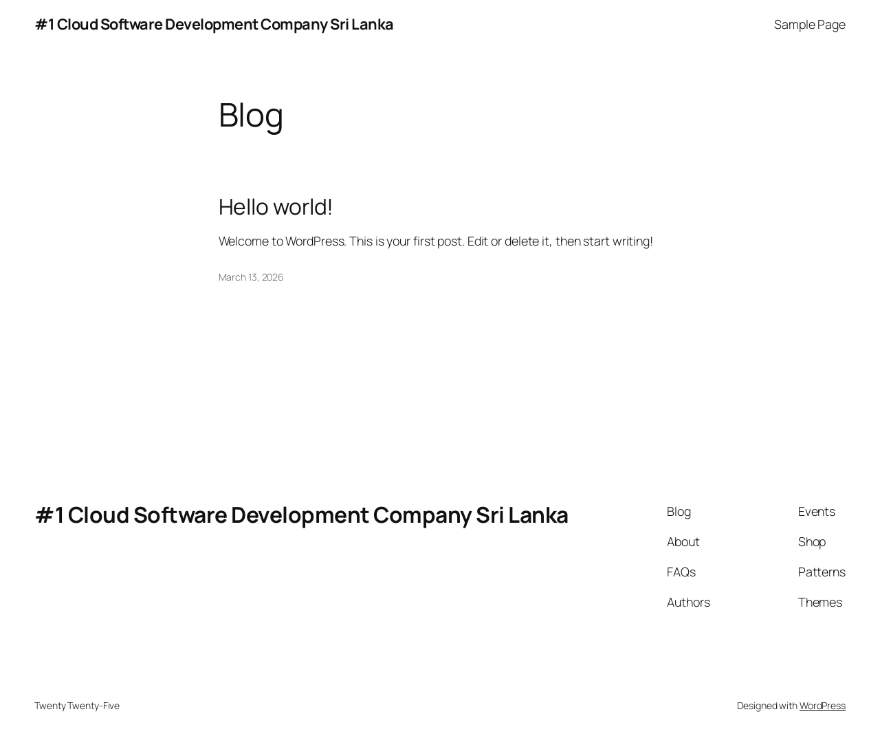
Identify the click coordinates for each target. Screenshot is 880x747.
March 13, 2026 (252, 276)
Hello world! (276, 207)
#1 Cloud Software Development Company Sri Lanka (214, 24)
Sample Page (810, 24)
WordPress (823, 705)
